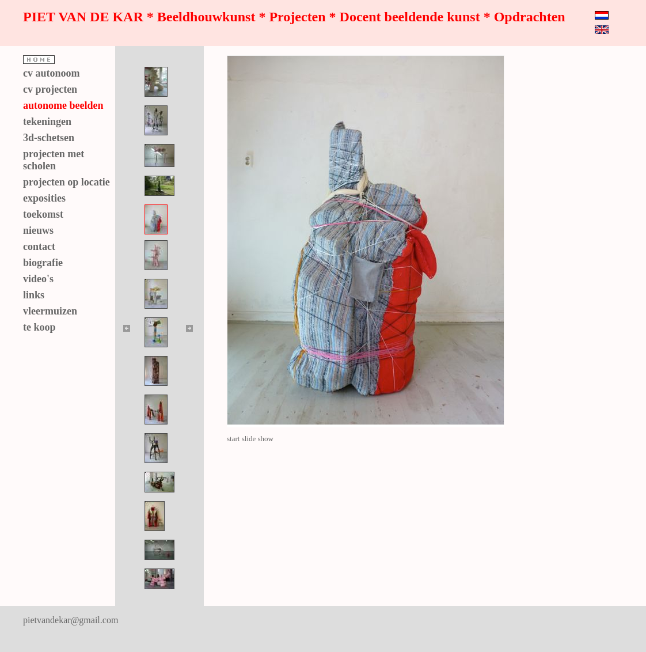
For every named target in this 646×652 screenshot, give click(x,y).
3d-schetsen (48, 137)
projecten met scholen (53, 160)
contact (39, 246)
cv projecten (50, 89)
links (33, 295)
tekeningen (47, 121)
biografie (43, 262)
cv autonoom (51, 73)
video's (38, 279)
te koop (39, 327)
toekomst (43, 214)
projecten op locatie (66, 182)
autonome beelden (63, 105)
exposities (44, 198)
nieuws (38, 230)
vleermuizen (50, 311)
